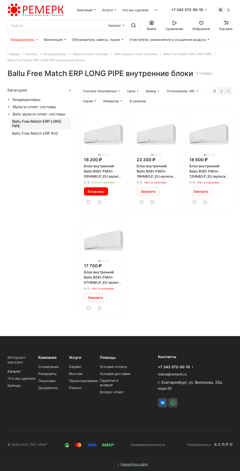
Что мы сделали (21, 378)
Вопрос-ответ (112, 392)
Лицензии (46, 381)
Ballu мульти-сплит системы (39, 114)
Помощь (108, 357)
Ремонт (75, 388)
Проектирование (83, 381)
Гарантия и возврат (109, 382)
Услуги (75, 357)
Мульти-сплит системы (34, 106)
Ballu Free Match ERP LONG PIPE (36, 123)
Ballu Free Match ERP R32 (35, 133)
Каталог (14, 371)
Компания (47, 357)
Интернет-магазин (17, 359)
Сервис (75, 366)
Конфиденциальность (148, 445)
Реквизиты (47, 373)
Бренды (14, 385)
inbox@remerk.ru (172, 374)
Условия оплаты (113, 366)
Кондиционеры (26, 99)
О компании (48, 366)
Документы (48, 388)
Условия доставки (115, 373)
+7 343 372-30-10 (187, 10)
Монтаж (75, 373)
